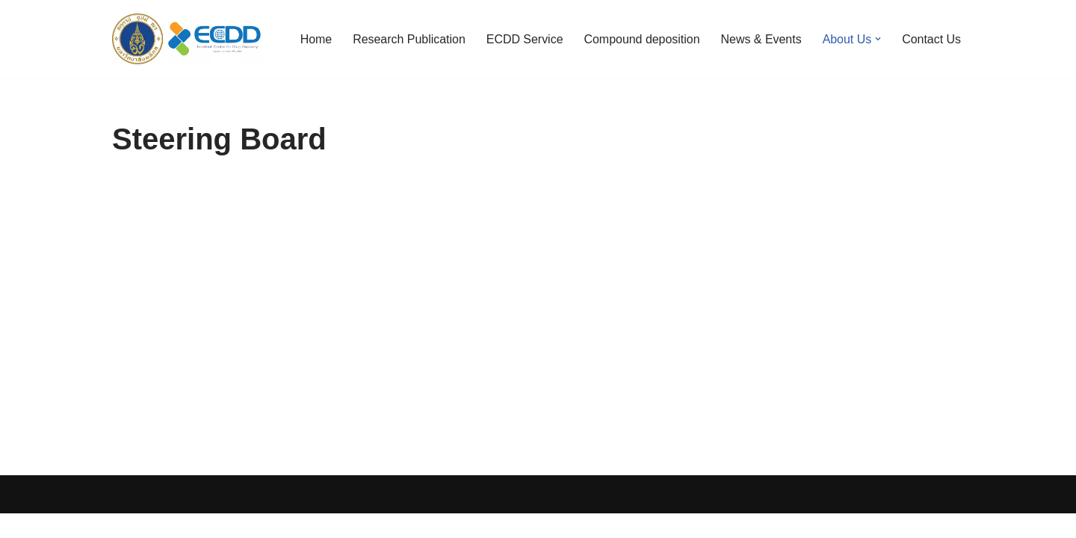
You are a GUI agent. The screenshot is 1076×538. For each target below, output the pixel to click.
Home (314, 39)
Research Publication (407, 39)
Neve (126, 519)
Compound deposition (641, 39)
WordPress (245, 519)
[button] (878, 39)
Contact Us (931, 39)
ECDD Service (523, 39)
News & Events (760, 39)
